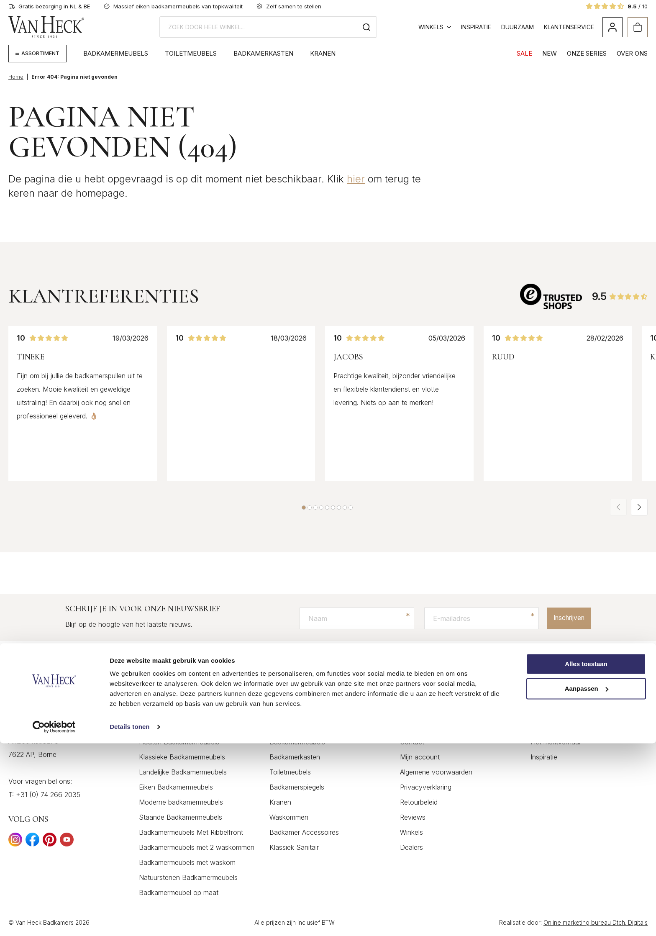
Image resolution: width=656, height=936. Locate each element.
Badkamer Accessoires (304, 832)
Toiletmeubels (191, 53)
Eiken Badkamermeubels (176, 787)
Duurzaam (517, 27)
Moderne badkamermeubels (181, 802)
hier (356, 179)
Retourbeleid (419, 802)
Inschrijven (565, 618)
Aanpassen (586, 881)
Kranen (323, 53)
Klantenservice (569, 27)
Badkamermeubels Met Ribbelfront (191, 832)
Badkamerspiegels (296, 787)
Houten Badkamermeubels (179, 742)
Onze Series (587, 53)
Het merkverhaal (555, 742)
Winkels (434, 27)
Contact (412, 742)
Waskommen (288, 817)
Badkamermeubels (115, 53)
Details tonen (129, 919)
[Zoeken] (366, 27)
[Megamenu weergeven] (37, 53)
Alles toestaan (586, 856)
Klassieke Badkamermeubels (182, 757)
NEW (549, 53)
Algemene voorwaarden (436, 772)
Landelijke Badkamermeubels (183, 772)
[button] (304, 507)
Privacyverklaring (425, 787)
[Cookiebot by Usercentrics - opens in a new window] (54, 919)
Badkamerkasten (263, 53)
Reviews (412, 817)
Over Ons (632, 53)
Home (15, 77)
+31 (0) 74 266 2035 (48, 795)
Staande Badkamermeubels (180, 817)
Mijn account (420, 757)
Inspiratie (476, 27)
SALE (524, 53)
